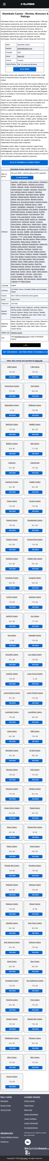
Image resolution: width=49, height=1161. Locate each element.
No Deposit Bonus (31, 1128)
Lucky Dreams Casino (12, 693)
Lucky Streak (27, 237)
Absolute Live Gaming (36, 184)
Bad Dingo (21, 194)
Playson (22, 254)
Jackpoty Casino (35, 597)
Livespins (14, 237)
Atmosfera (33, 190)
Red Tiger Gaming (25, 259)
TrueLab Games (16, 276)
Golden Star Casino (35, 559)
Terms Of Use (6, 1110)
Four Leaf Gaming (23, 217)
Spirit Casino (12, 961)
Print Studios (19, 257)
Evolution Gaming (32, 212)
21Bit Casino (12, 367)
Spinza (28, 272)
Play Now (24, 69)
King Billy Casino (12, 655)
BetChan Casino (12, 424)
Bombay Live (15, 202)
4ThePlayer (43, 182)
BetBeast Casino (35, 405)
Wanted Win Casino (35, 1019)
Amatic (26, 187)
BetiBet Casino (35, 424)
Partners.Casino (16, 333)
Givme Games (16, 224)
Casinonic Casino (11, 482)
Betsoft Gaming (23, 197)
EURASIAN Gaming (18, 212)
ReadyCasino (35, 808)
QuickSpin (14, 259)
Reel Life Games (38, 259)
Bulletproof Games (17, 204)
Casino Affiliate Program (9, 1137)
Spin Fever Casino (35, 923)
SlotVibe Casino (12, 923)
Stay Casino (34, 961)
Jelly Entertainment (37, 232)
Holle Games (21, 229)
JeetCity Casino (12, 616)
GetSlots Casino (12, 559)
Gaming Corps (16, 222)
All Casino (24, 1158)
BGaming (33, 197)
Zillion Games (25, 282)
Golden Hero (26, 224)
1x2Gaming (23, 182)
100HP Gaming (22, 184)
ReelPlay (14, 262)
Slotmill (43, 267)
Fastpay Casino (12, 539)
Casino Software (30, 1119)
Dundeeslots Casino (34, 520)
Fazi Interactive (34, 214)
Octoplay (20, 249)
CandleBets (21, 207)
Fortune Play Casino (34, 539)
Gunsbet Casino (35, 578)
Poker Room (29, 1106)
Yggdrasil (14, 282)
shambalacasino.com (24, 49)
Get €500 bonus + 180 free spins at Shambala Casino (25, 352)
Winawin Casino (35, 1038)
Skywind (28, 267)
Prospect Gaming (31, 257)
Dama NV (20, 56)
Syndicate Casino (11, 981)
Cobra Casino (12, 501)
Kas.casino (12, 635)
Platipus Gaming (39, 252)
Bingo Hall (28, 1110)
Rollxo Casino (12, 846)
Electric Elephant (22, 209)
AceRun (14, 187)
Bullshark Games (31, 204)
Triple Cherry (37, 274)
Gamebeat (14, 219)
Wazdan (20, 279)
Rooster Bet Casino (12, 866)
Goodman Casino (11, 578)
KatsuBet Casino (35, 635)
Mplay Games (25, 242)
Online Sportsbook (31, 1114)
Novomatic (32, 247)
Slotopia (14, 269)
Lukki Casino (12, 731)
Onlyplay (35, 249)
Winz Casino (12, 1057)
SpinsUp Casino (35, 942)
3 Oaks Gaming (33, 182)
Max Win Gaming (29, 239)
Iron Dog (20, 232)
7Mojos (13, 184)
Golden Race (36, 224)
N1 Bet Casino (35, 750)
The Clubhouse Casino (34, 981)
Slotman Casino (35, 885)
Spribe (34, 272)
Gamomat (25, 222)
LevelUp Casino (12, 674)
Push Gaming (42, 257)
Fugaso (33, 217)
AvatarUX (31, 192)
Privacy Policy (6, 1106)
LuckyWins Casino (35, 712)
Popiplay (36, 254)
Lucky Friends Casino (35, 693)
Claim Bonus (22, 177)
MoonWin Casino (11, 750)
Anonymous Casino (12, 386)
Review (12, 377)
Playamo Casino (12, 789)
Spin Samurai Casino (12, 942)
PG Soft (30, 252)
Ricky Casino (12, 827)
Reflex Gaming (28, 262)
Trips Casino (34, 1000)
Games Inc (34, 219)
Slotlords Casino (12, 885)
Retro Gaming (16, 264)
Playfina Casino (35, 789)
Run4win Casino (35, 866)
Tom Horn (28, 274)
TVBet (35, 276)
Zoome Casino (11, 1077)
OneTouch (27, 249)
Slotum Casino (34, 904)
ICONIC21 (42, 229)
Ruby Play (38, 264)
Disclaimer (4, 1101)
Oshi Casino (34, 770)
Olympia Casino (12, 770)
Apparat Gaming (16, 190)
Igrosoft (13, 232)
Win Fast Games (30, 279)
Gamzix (32, 222)
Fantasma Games (22, 214)
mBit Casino (34, 731)
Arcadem (26, 190)
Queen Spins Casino (11, 808)
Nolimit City (43, 244)
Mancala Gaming (39, 237)
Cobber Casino (34, 482)
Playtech (29, 254)
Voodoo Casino (12, 1019)
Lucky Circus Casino (35, 674)
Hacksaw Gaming (35, 227)
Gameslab (42, 219)
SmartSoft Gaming (24, 269)
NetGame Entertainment (30, 244)
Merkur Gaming (41, 239)
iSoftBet (26, 232)
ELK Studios (33, 209)
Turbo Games (28, 276)
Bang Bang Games (32, 194)
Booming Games (41, 202)
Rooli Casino (35, 846)
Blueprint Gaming (37, 199)
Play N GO (14, 254)
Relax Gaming (40, 262)
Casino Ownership (31, 1123)
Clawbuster (30, 207)
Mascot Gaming (16, 239)
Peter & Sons (22, 252)
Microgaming (15, 242)
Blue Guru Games (23, 199)
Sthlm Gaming (42, 272)
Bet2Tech (14, 197)
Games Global (24, 219)
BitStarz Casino (12, 444)
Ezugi (13, 214)
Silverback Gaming (17, 267)
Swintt (13, 274)
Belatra (42, 194)
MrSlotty (34, 242)
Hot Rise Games (32, 229)
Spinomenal (15, 272)
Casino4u (11, 463)
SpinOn (22, 272)
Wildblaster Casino (12, 1038)
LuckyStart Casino (12, 712)
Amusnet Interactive (37, 187)
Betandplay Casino (12, 405)
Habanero (24, 227)
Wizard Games (41, 279)
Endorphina (43, 209)
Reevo (20, 262)
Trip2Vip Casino (12, 1000)
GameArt (40, 217)
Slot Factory (36, 267)
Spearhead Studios (38, 269)
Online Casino (29, 1101)
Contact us (4, 1142)
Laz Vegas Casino (35, 655)
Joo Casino (35, 616)
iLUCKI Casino (11, 597)
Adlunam (20, 187)
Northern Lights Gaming (19, 247)
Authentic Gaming (20, 192)
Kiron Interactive (35, 234)
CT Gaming (39, 207)
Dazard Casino (12, 520)
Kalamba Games (23, 234)
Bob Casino (35, 444)
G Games (39, 222)
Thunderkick (20, 274)
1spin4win (14, 182)
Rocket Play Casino (35, 827)
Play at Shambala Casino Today (25, 162)
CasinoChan (34, 463)
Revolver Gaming (28, 264)
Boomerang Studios (28, 202)
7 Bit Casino (34, 367)
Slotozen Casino (12, 904)
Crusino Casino (35, 501)
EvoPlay (42, 212)
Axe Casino (35, 386)
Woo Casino (34, 1057)
